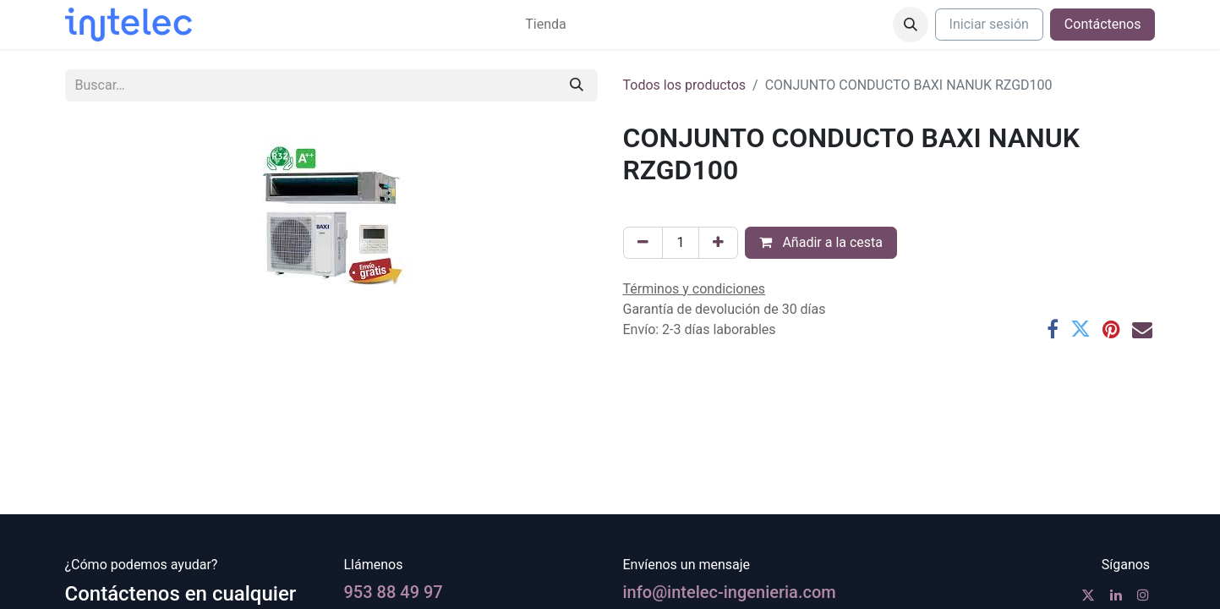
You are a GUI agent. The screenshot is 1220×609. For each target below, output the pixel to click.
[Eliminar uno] (643, 243)
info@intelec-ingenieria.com (729, 592)
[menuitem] (545, 24)
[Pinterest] (1111, 329)
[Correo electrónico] (1142, 329)
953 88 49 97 (393, 592)
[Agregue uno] (718, 243)
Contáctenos (1102, 24)
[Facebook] (1053, 329)
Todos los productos (685, 85)
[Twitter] (1080, 329)
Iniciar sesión (989, 24)
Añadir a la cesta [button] (821, 242)
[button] (910, 24)
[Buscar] (576, 85)
